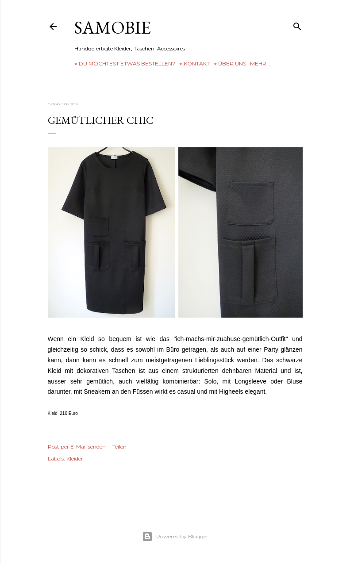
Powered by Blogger (175, 536)
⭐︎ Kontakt (194, 63)
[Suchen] (297, 24)
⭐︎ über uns (230, 63)
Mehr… (260, 63)
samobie (112, 27)
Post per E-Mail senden (77, 446)
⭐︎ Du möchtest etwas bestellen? (124, 63)
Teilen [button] (119, 446)
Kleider (74, 458)
